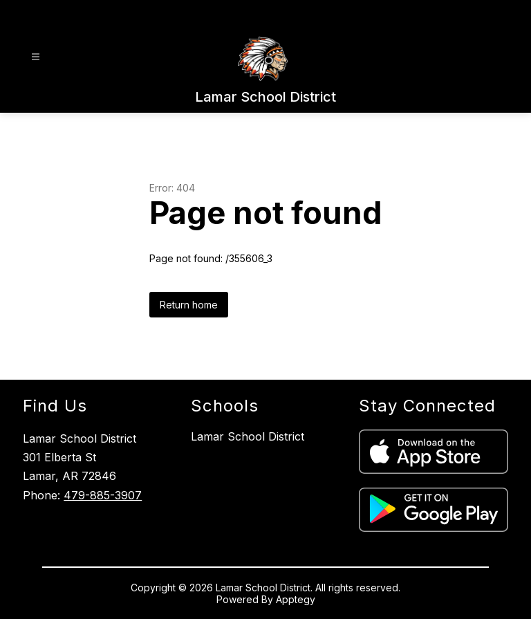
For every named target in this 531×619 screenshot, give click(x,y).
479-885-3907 (103, 495)
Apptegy (295, 599)
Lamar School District (247, 436)
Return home (189, 305)
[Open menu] (36, 57)
